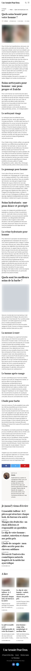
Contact (17, 655)
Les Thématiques (15, 658)
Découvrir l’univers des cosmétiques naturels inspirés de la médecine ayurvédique (13, 559)
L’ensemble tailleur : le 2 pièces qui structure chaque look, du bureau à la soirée (15, 514)
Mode (11, 9)
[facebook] (13, 664)
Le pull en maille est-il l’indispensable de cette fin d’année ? (8, 628)
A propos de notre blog (7, 655)
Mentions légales (25, 655)
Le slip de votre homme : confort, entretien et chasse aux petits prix (15, 535)
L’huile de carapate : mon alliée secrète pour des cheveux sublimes (14, 546)
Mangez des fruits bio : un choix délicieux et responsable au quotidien (14, 524)
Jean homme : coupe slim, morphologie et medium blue (21, 628)
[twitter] (17, 664)
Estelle (6, 21)
